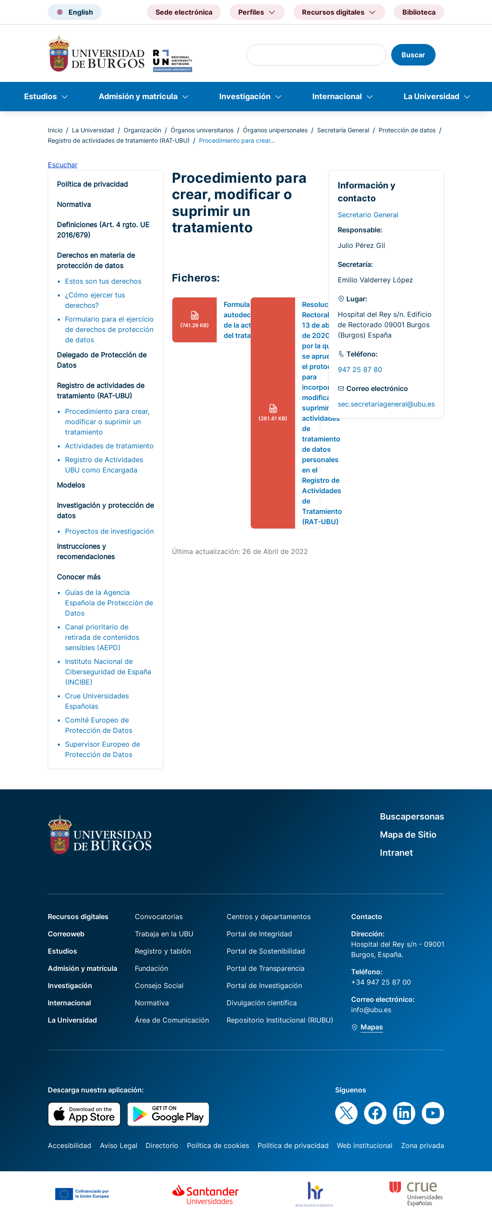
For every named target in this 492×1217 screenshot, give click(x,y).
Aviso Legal (118, 1145)
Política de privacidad (92, 184)
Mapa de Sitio (408, 834)
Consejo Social (159, 985)
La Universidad (431, 96)
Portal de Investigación (264, 985)
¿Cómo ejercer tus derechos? (95, 300)
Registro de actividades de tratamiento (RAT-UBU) (119, 140)
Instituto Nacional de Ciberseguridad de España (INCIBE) (108, 671)
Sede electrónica (184, 12)
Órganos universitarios (202, 130)
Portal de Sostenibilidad (266, 951)
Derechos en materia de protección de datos (96, 260)
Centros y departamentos (269, 916)
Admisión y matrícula (138, 96)
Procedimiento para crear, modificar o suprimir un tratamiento (107, 421)
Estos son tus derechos (103, 281)
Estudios (40, 96)
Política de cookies (218, 1145)
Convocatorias (159, 916)
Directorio (162, 1145)
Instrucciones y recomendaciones (86, 551)
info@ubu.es (371, 1009)
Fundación (151, 968)
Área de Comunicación (172, 1020)
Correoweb (66, 933)
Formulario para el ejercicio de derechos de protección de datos (109, 329)
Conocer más (78, 577)
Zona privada (422, 1145)
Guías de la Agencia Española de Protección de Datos (109, 602)
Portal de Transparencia (266, 968)
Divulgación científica (262, 1002)
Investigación (245, 96)
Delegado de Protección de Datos (101, 359)
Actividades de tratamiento (109, 445)
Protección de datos (407, 130)
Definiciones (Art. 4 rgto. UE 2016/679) (103, 229)
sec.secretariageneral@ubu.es (386, 404)
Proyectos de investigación (109, 531)
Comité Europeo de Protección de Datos (98, 725)
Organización (142, 130)
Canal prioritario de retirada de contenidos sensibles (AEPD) (102, 637)
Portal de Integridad (259, 933)
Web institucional (364, 1145)
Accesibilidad (69, 1145)
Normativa (74, 204)
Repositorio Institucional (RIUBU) (280, 1020)
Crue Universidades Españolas (97, 700)
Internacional (337, 96)
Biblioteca (419, 12)
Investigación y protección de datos (105, 510)
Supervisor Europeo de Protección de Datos (102, 749)
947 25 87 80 (360, 369)
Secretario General (368, 214)
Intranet (396, 853)
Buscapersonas (412, 816)
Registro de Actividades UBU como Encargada (104, 464)
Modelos (71, 485)
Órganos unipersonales (275, 130)
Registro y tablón (163, 951)
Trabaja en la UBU (164, 933)
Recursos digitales (78, 916)
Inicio (55, 130)
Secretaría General (343, 130)
